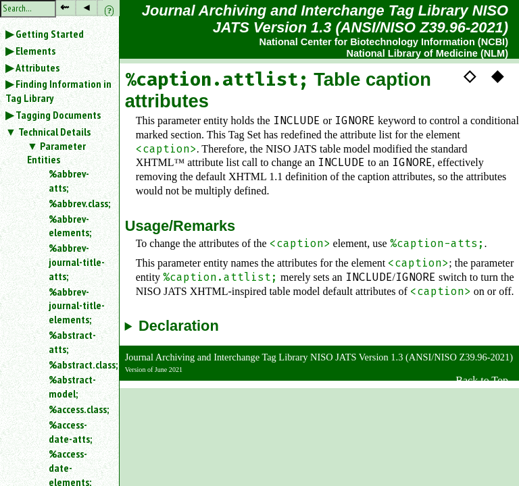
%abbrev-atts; (69, 180)
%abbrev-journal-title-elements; (77, 306)
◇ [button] (470, 75)
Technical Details (54, 131)
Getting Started (50, 33)
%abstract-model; (72, 386)
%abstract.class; (78, 364)
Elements (35, 50)
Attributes (37, 67)
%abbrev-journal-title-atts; (77, 262)
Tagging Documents (58, 115)
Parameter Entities (56, 153)
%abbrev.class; (78, 203)
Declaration (179, 326)
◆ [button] (497, 75)
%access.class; (78, 409)
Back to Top (481, 380)
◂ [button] (86, 7)
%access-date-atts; (70, 432)
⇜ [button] (64, 7)
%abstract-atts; (72, 342)
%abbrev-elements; (70, 226)
